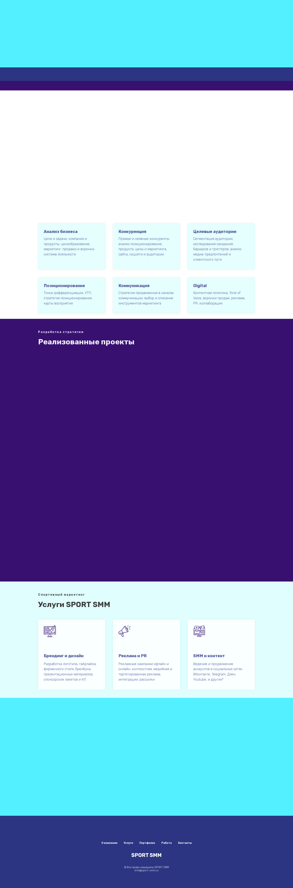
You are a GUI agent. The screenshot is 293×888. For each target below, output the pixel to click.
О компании (109, 843)
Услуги (128, 843)
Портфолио (147, 843)
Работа (166, 843)
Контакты (185, 843)
